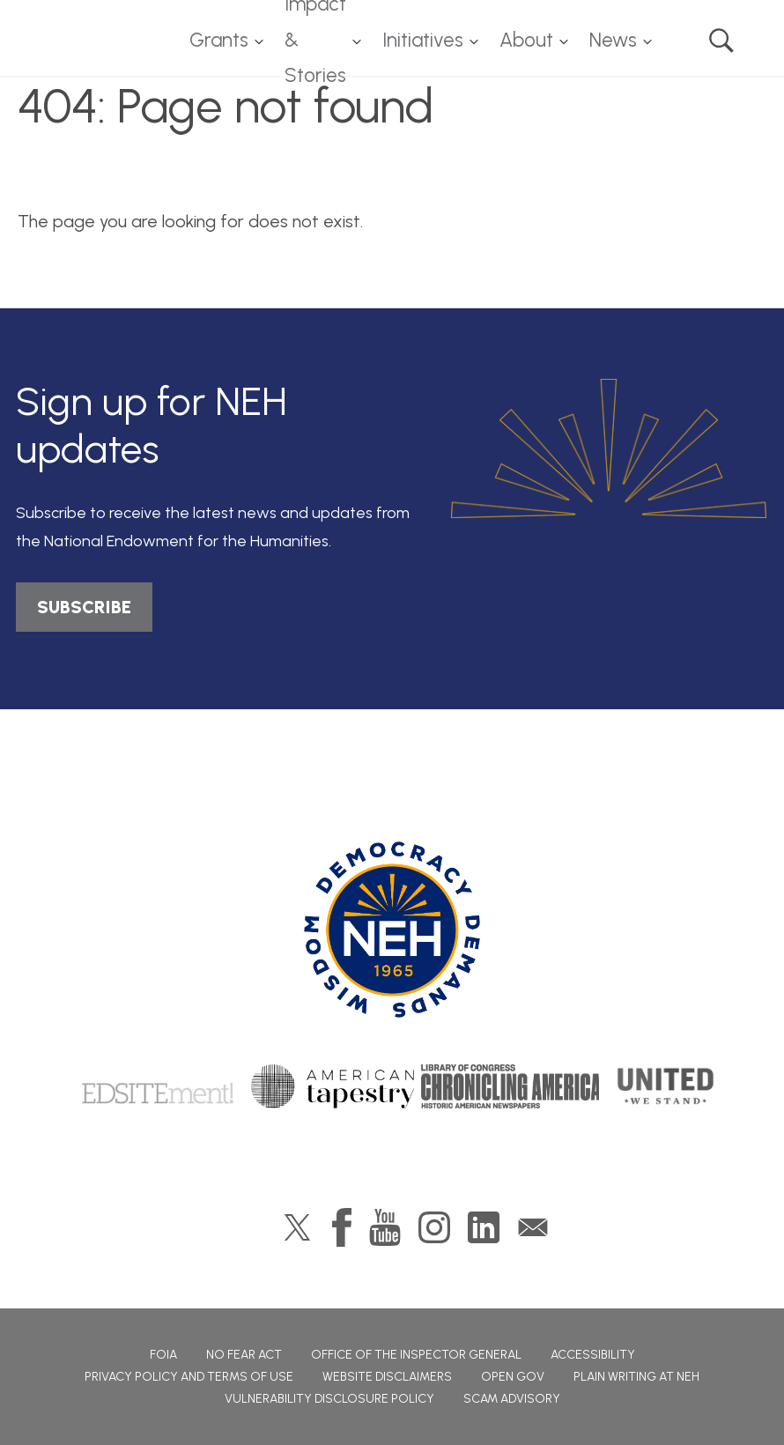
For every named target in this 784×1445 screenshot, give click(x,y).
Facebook (341, 1227)
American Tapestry (332, 1086)
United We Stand (664, 1086)
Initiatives (422, 40)
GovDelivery (533, 1227)
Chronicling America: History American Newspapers (511, 1086)
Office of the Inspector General (416, 1354)
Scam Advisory (511, 1398)
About (526, 40)
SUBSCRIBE (84, 607)
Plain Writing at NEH (636, 1376)
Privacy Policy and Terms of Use (189, 1376)
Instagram (434, 1227)
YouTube (385, 1227)
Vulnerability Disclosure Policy (329, 1398)
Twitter (297, 1227)
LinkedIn (483, 1227)
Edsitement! (157, 1086)
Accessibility (593, 1354)
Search (721, 40)
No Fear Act (244, 1354)
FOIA (163, 1354)
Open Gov (512, 1376)
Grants (218, 40)
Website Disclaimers (387, 1376)
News (613, 40)
